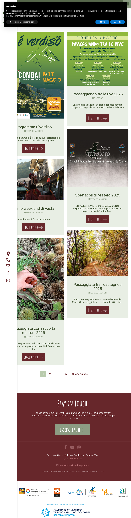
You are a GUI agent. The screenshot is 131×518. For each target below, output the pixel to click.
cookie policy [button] (40, 13)
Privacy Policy (65, 476)
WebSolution (81, 471)
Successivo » (80, 374)
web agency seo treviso (94, 471)
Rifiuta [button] (102, 22)
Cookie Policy (79, 476)
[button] (72, 429)
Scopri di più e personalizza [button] (22, 22)
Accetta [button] (117, 22)
